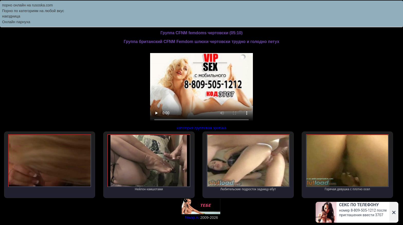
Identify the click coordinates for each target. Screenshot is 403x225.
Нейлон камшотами (148, 162)
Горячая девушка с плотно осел (347, 162)
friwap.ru (192, 217)
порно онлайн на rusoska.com (27, 5)
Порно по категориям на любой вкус (33, 11)
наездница (11, 16)
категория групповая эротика (201, 128)
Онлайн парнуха (16, 22)
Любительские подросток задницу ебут (248, 162)
